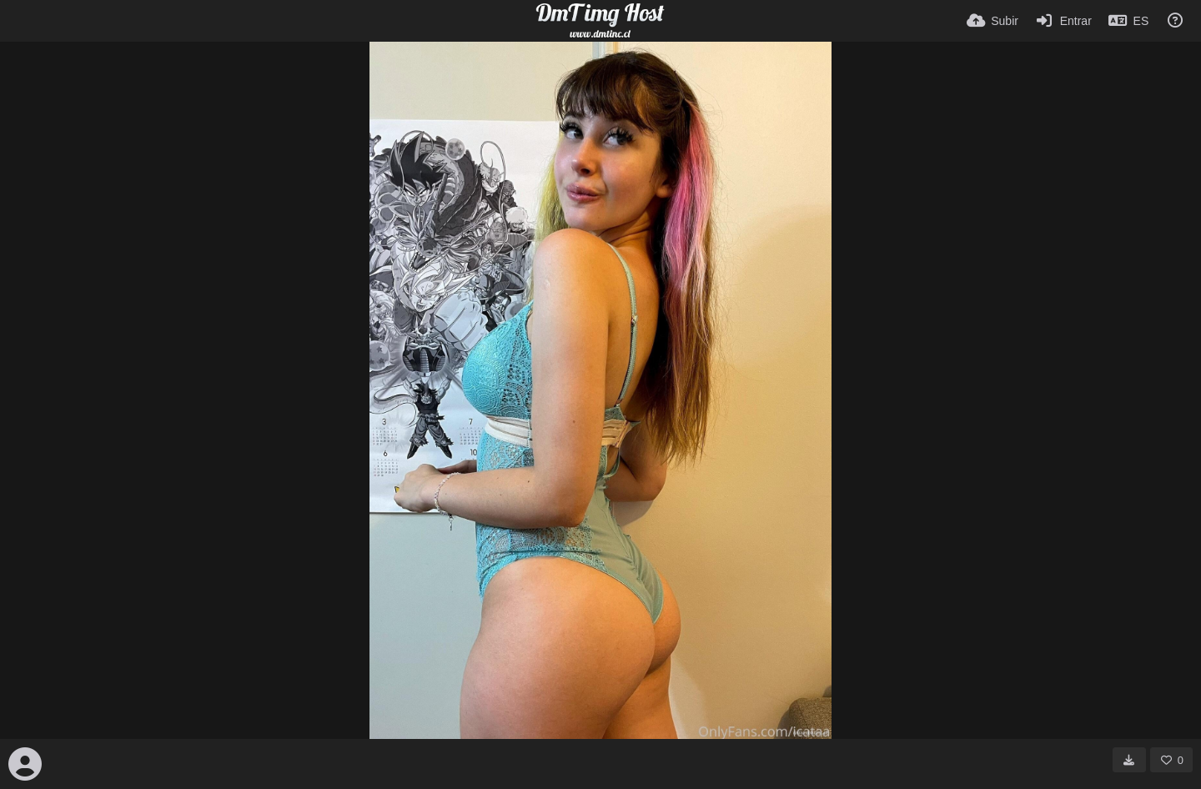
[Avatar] (25, 764)
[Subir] (992, 21)
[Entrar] (1063, 21)
